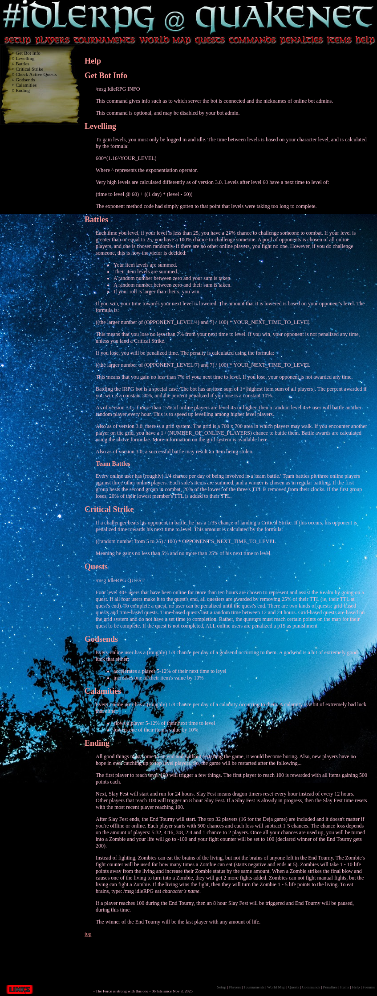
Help (356, 987)
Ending (23, 90)
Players (235, 987)
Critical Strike (29, 69)
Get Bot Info (28, 53)
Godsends (25, 79)
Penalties (330, 987)
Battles (22, 63)
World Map (276, 987)
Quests (96, 566)
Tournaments (253, 987)
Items (344, 987)
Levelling (25, 58)
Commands (311, 987)
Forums (368, 987)
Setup (222, 987)
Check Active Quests (36, 74)
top (88, 934)
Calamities (26, 85)
